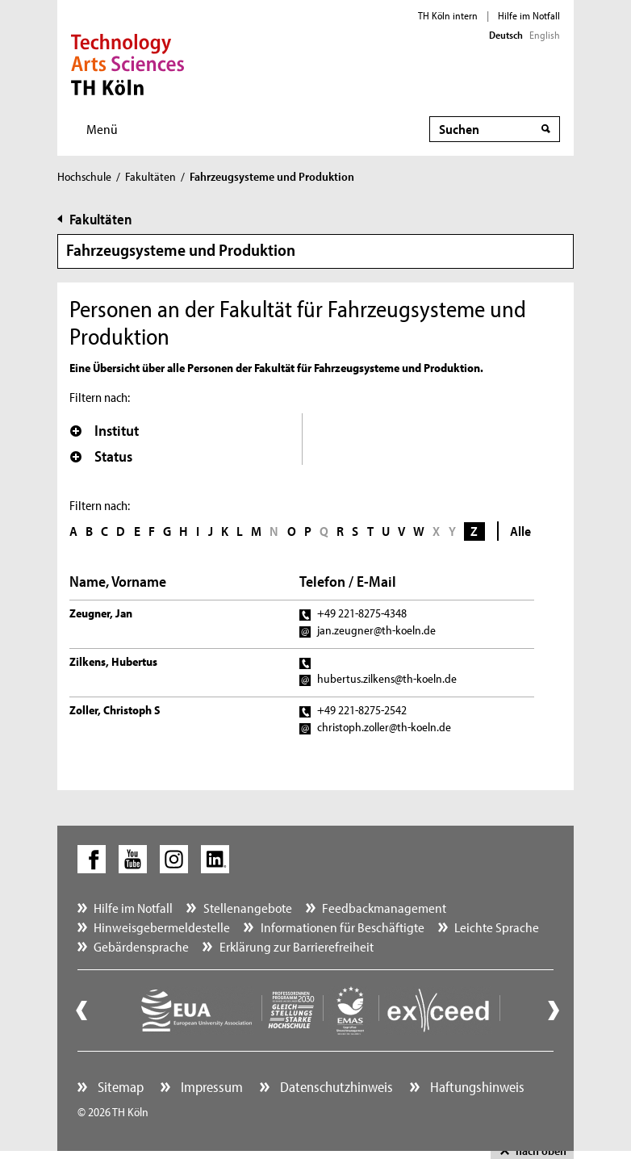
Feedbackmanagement (384, 907)
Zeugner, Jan (100, 613)
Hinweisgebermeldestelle (162, 926)
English (544, 34)
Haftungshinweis (475, 1086)
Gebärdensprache (141, 946)
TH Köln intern (448, 15)
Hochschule (84, 176)
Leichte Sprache (496, 926)
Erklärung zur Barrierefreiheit (296, 946)
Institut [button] (104, 430)
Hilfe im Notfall (529, 15)
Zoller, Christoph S (114, 710)
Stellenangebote (247, 907)
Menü (102, 128)
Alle (520, 530)
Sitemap (119, 1086)
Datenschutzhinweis (335, 1086)
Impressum (210, 1086)
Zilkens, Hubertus (113, 661)
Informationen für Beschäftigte (342, 926)
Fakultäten (150, 176)
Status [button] (101, 456)
